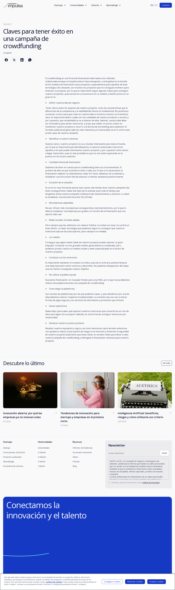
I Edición (41, 466)
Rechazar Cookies (135, 581)
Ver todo (166, 363)
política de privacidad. (151, 482)
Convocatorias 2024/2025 (14, 452)
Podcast (76, 461)
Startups (6, 448)
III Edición (42, 457)
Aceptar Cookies (157, 581)
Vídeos (75, 457)
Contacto (166, 5)
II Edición (41, 461)
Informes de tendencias (83, 448)
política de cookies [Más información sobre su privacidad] (54, 582)
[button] (60, 5)
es (152, 5)
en (156, 5)
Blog (75, 466)
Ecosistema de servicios (13, 466)
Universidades (44, 448)
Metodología (8, 461)
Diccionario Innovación (82, 452)
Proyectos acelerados (12, 457)
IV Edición (42, 452)
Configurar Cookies (112, 581)
